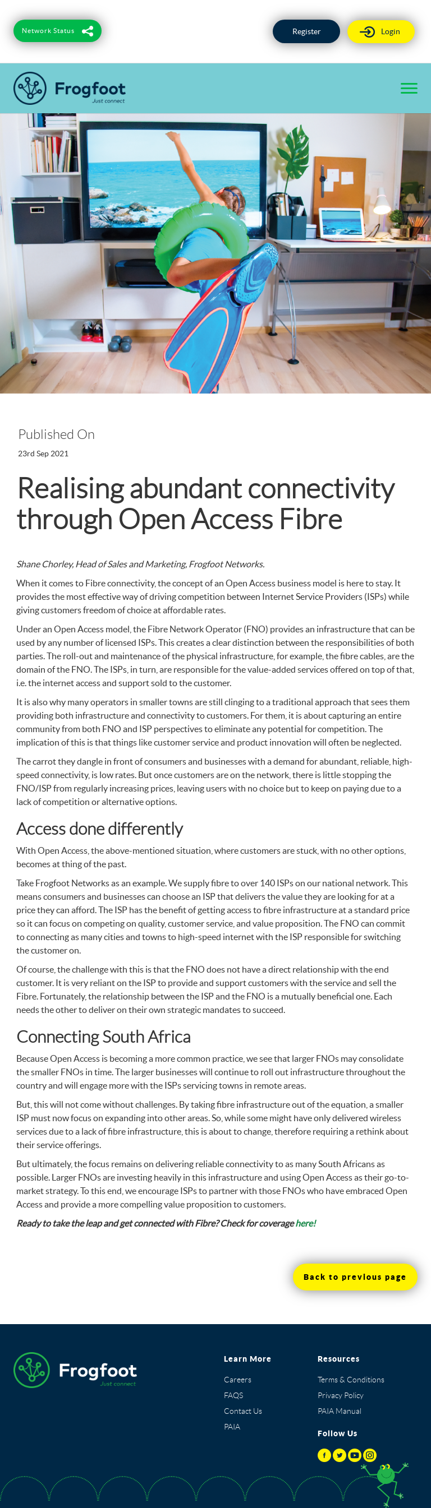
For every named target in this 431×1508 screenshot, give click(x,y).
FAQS (233, 1395)
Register (306, 31)
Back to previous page (355, 1277)
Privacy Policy (341, 1395)
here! (305, 1223)
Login (390, 31)
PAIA (232, 1426)
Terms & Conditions (351, 1379)
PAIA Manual (339, 1411)
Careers (237, 1379)
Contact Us (243, 1411)
